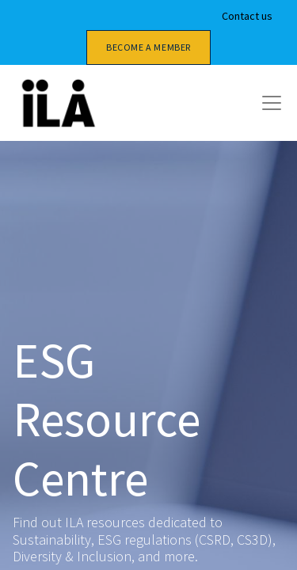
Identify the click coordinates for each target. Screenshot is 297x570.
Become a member (148, 47)
